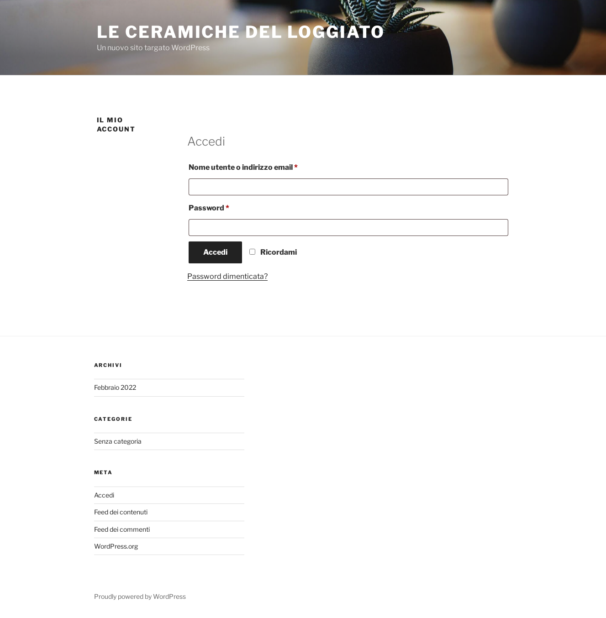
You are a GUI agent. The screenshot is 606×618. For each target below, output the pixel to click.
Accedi (215, 252)
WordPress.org (116, 546)
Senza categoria (118, 441)
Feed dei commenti (122, 529)
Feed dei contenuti (121, 512)
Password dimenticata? (227, 276)
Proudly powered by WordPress (140, 596)
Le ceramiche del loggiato (241, 32)
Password (226, 206)
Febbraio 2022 (115, 387)
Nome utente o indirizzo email (260, 166)
